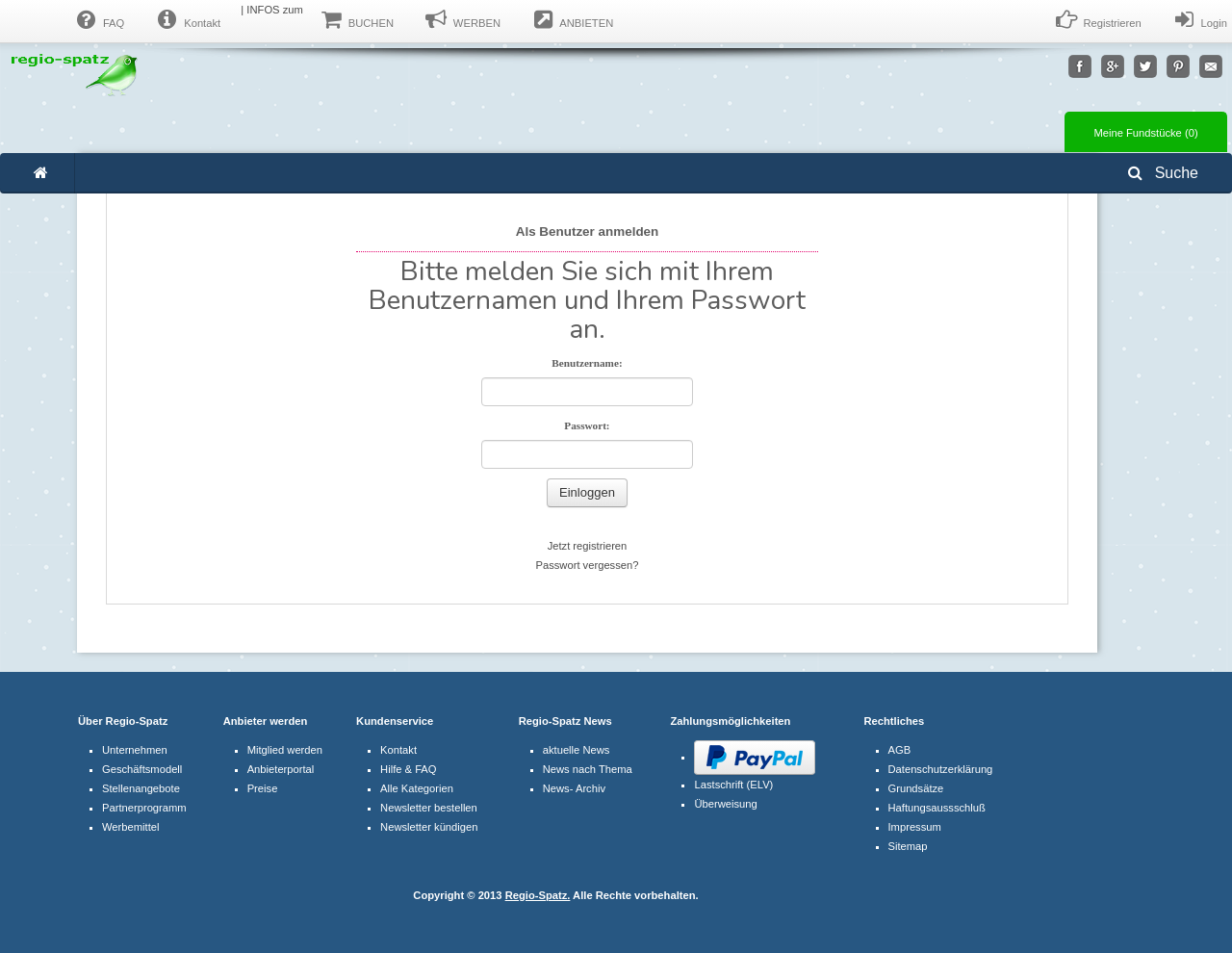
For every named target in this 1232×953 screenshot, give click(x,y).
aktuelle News (576, 750)
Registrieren (1097, 20)
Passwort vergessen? (587, 565)
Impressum (914, 827)
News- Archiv (574, 788)
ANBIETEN (571, 20)
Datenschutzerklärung (940, 769)
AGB (899, 750)
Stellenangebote (141, 788)
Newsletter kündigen (428, 827)
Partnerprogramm (144, 807)
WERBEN (461, 20)
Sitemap (908, 846)
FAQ (98, 20)
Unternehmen (134, 750)
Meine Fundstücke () (1145, 133)
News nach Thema (587, 769)
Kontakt (186, 20)
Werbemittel (130, 827)
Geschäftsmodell (142, 769)
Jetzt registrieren (588, 546)
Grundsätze (916, 788)
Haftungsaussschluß (937, 807)
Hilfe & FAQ (408, 769)
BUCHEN (356, 20)
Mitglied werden (284, 750)
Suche (1163, 173)
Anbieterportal (281, 769)
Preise (262, 788)
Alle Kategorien (416, 788)
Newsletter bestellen (428, 807)
